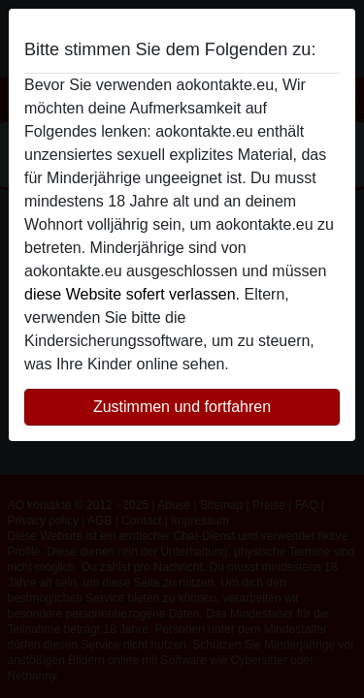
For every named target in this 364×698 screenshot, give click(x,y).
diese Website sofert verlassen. (132, 294)
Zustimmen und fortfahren (182, 406)
